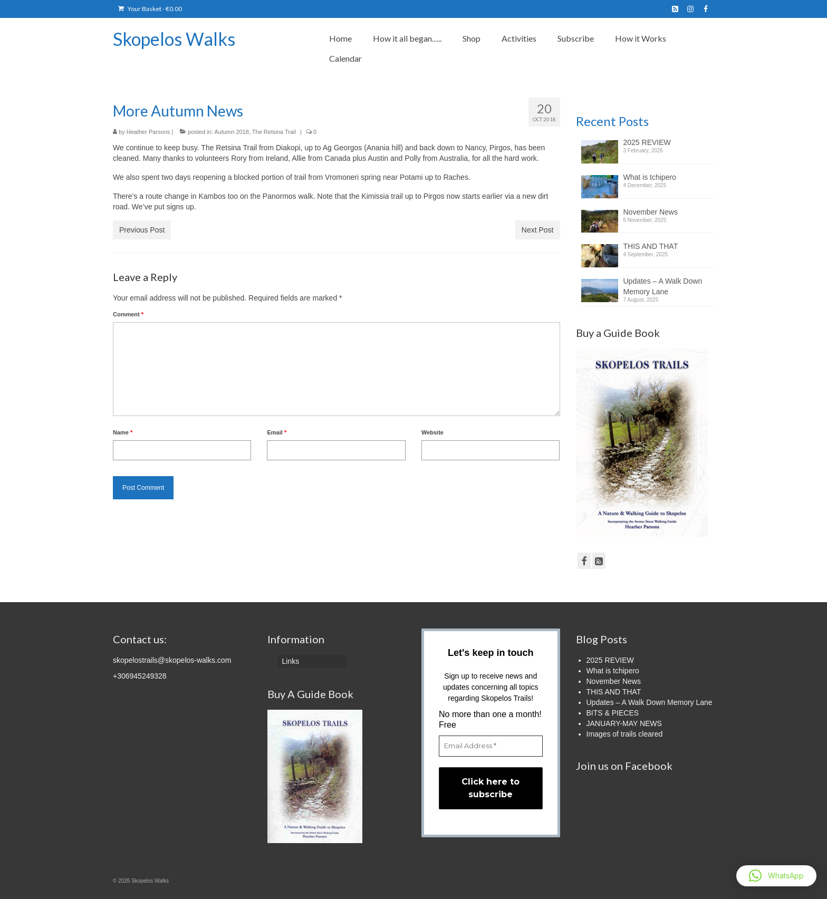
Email (276, 432)
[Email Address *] (491, 746)
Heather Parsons (148, 132)
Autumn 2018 (231, 132)
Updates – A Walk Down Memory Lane (663, 286)
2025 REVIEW (647, 142)
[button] (776, 875)
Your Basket (150, 9)
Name (122, 432)
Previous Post (142, 230)
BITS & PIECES (612, 713)
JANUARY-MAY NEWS (624, 723)
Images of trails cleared (624, 734)
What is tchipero (649, 177)
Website (432, 432)
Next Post (538, 230)
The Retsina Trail (274, 132)
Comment (128, 314)
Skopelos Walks (174, 39)
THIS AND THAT (650, 246)
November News (650, 212)
